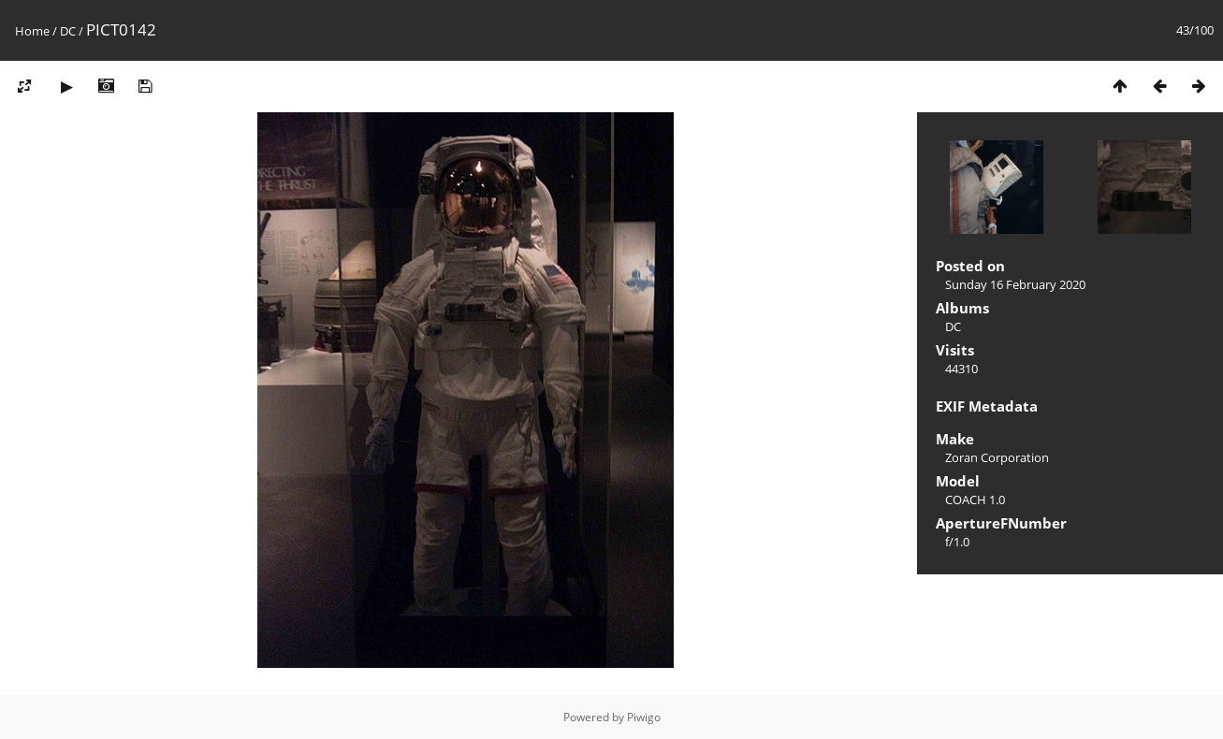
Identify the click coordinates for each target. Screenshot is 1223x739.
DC (68, 30)
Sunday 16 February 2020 (1015, 284)
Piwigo (644, 717)
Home (32, 30)
